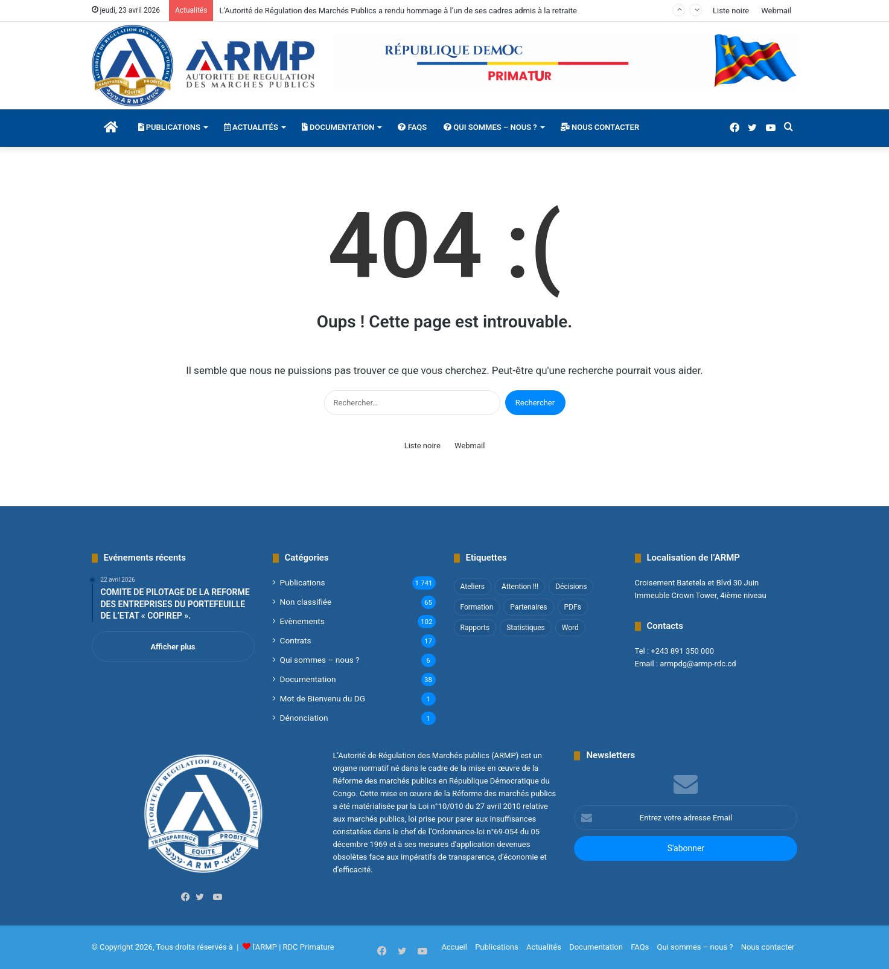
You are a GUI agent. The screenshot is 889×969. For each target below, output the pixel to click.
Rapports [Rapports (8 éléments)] (475, 627)
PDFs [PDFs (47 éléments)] (572, 607)
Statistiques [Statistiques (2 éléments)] (525, 627)
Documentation (338, 127)
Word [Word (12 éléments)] (570, 627)
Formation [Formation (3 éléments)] (477, 607)
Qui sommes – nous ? (490, 127)
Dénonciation (304, 718)
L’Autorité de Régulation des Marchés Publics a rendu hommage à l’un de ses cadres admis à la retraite (397, 10)
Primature (317, 946)
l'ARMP (264, 946)
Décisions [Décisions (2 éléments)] (571, 586)
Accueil (454, 946)
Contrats (295, 640)
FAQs (412, 127)
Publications (169, 127)
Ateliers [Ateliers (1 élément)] (472, 586)
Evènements (302, 621)
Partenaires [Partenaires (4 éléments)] (528, 607)
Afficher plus (172, 646)
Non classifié (306, 602)
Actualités (251, 127)
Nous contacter (600, 127)
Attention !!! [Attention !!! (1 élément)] (520, 586)
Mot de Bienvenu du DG (322, 698)
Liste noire (731, 10)
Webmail (776, 10)
